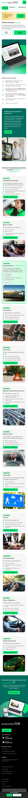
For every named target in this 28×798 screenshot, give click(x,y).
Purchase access (20, 16)
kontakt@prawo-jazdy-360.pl (8, 751)
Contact (4, 783)
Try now (8, 132)
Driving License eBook (7, 773)
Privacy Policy (5, 781)
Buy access (7, 730)
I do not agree (17, 795)
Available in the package (10, 196)
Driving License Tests (6, 786)
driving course (5, 769)
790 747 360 (4, 749)
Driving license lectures (7, 771)
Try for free (8, 32)
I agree (9, 795)
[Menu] (24, 2)
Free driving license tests (7, 766)
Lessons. (5, 8)
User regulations (5, 779)
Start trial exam (14, 692)
